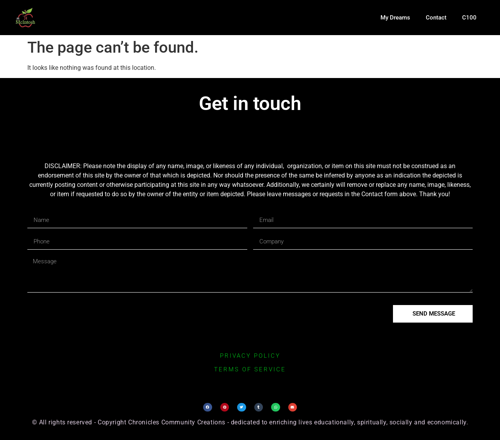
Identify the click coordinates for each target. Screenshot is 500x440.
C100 (469, 17)
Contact (436, 17)
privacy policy (250, 355)
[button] (207, 407)
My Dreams (395, 17)
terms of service (250, 369)
